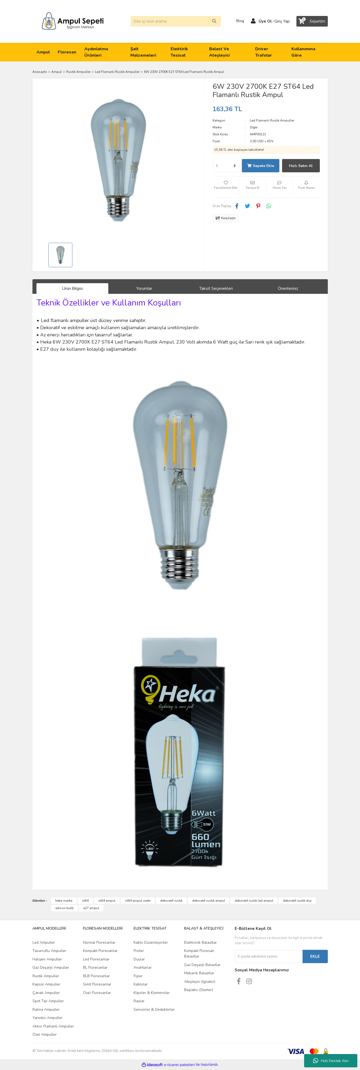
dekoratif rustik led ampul (254, 900)
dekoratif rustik (171, 900)
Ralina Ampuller (46, 1009)
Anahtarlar (143, 967)
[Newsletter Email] (269, 956)
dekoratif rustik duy (297, 900)
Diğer (254, 127)
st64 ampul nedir (138, 900)
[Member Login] (253, 21)
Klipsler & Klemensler (152, 992)
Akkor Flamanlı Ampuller (53, 1026)
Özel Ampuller (44, 1034)
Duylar (139, 959)
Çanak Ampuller (46, 992)
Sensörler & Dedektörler (154, 1009)
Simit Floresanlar (97, 984)
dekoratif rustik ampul (208, 900)
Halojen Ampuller (47, 959)
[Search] (176, 21)
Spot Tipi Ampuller (48, 1001)
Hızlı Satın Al (301, 165)
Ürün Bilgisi (72, 288)
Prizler (139, 950)
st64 (85, 900)
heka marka (63, 900)
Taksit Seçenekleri (216, 288)
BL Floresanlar (95, 967)
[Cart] (312, 21)
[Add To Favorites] (226, 187)
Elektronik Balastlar (200, 942)
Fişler (138, 976)
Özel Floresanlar (97, 992)
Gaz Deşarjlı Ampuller (50, 967)
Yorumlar (144, 288)
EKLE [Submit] (315, 956)
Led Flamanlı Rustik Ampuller (272, 120)
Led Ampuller (43, 942)
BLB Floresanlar (96, 976)
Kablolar (141, 984)
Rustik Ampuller (45, 976)
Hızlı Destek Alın (331, 1061)
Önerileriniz (288, 288)
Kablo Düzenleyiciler (151, 942)
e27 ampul (91, 908)
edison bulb (64, 908)
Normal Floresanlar (99, 942)
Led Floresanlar (96, 959)
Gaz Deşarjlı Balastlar (202, 964)
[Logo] (72, 21)
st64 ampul (106, 900)
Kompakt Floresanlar (100, 950)
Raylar (139, 1001)
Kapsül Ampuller (46, 984)
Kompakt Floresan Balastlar (199, 953)
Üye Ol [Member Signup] (265, 21)
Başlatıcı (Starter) (198, 989)
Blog (238, 21)
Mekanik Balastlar (199, 973)
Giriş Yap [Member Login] (282, 21)
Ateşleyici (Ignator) (199, 981)
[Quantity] (226, 165)
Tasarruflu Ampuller (49, 950)
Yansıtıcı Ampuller (47, 1017)
